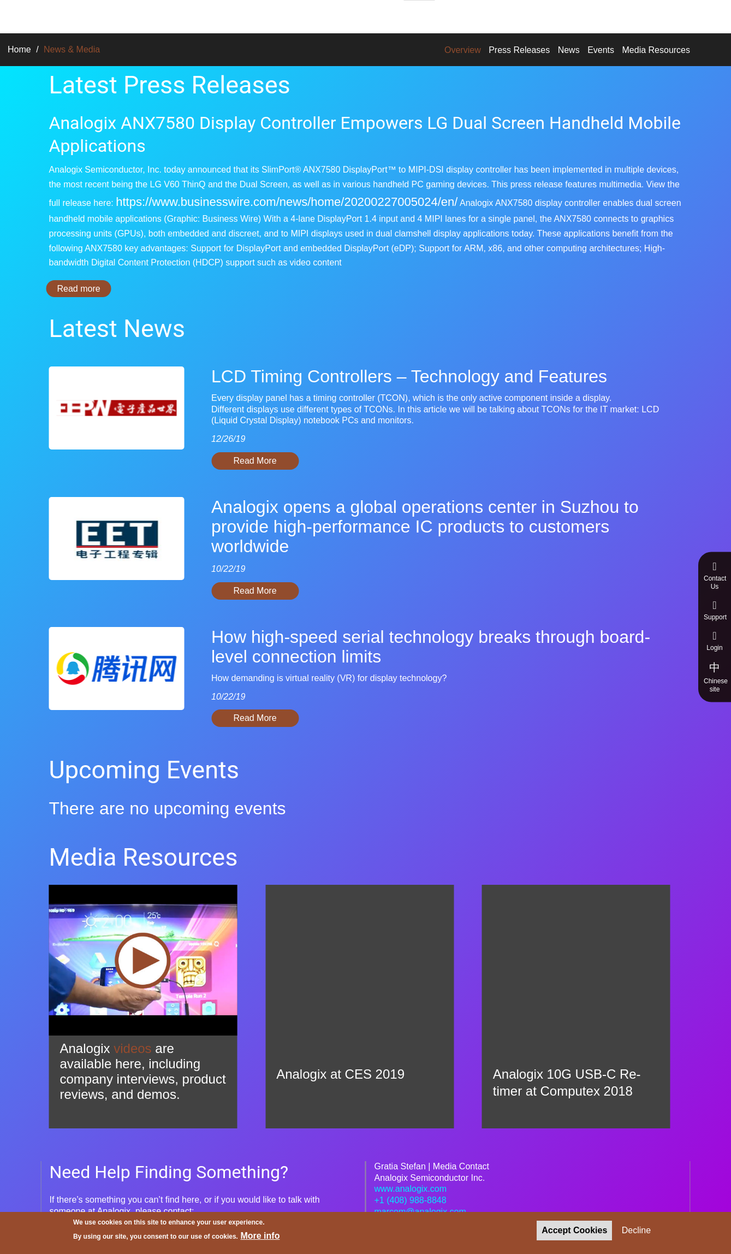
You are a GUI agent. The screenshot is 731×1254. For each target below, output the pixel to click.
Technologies (291, 15)
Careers (419, 15)
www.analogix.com (411, 1188)
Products (224, 15)
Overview (462, 50)
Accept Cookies (574, 1230)
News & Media (488, 15)
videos (132, 1048)
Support (715, 610)
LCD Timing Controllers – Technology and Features (409, 376)
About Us (360, 15)
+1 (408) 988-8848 (411, 1200)
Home (19, 49)
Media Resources (656, 50)
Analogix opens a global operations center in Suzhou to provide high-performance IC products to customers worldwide (425, 526)
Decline (636, 1230)
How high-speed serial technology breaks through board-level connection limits (430, 646)
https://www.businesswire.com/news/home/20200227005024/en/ (286, 202)
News (569, 50)
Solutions (164, 15)
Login (715, 641)
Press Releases (519, 50)
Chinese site (716, 677)
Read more (84, 288)
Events (600, 50)
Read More (254, 460)
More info (260, 1235)
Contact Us (715, 575)
